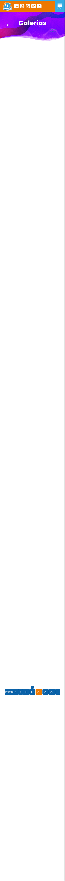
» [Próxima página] (57, 692)
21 (45, 692)
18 (26, 692)
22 (51, 692)
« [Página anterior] (20, 692)
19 (32, 692)
